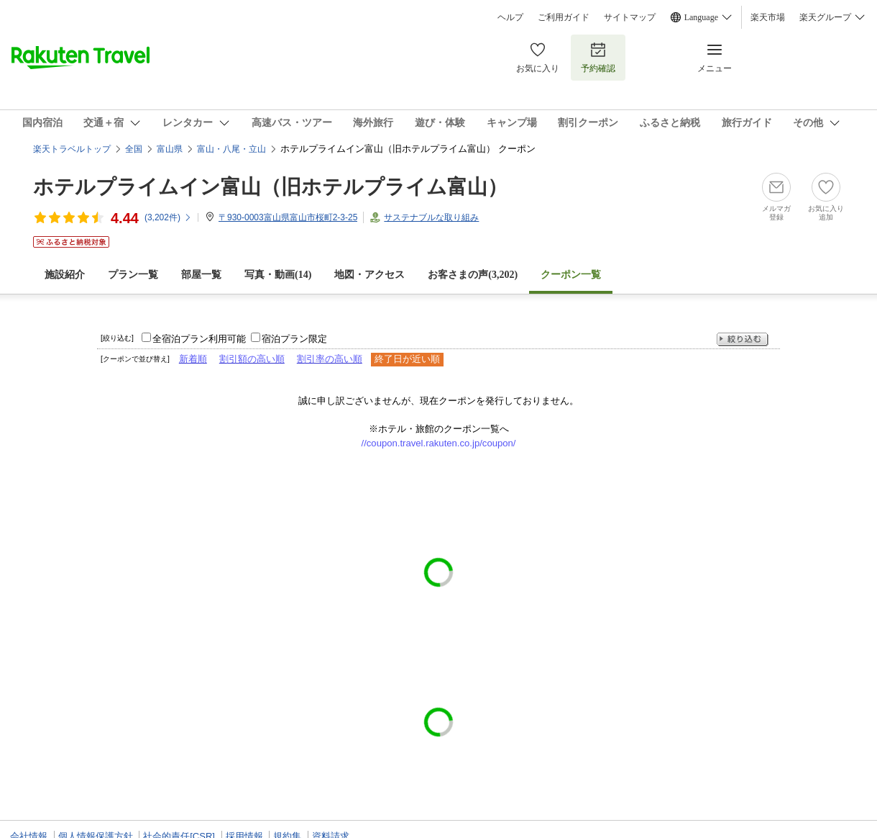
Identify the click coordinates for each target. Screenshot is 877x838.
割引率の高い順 (329, 358)
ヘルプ (510, 17)
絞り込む (742, 339)
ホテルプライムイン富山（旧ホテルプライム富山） (270, 187)
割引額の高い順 (252, 358)
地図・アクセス (369, 274)
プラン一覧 (133, 274)
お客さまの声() (473, 274)
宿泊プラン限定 (294, 338)
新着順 (193, 358)
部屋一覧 (201, 274)
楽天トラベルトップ (72, 149)
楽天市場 (767, 17)
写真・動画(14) (277, 274)
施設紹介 (65, 274)
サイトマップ (630, 17)
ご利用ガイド (563, 17)
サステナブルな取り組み (431, 217)
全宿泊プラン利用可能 (199, 338)
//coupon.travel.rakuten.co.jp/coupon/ (439, 443)
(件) (168, 217)
